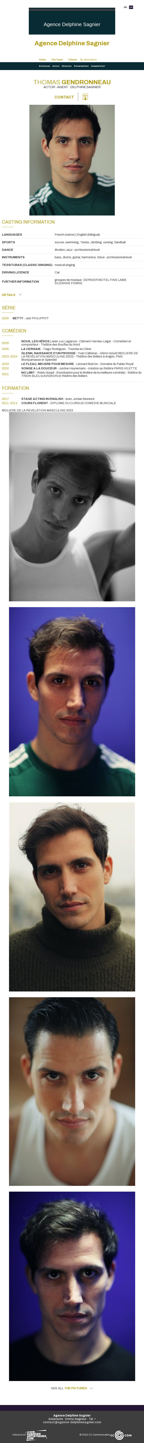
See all (72, 1388)
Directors (67, 66)
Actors (56, 66)
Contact (64, 97)
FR (125, 7)
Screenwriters (81, 66)
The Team (57, 59)
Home (42, 59)
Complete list (98, 66)
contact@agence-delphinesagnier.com (72, 1422)
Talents (72, 59)
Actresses (44, 66)
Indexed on (29, 1434)
